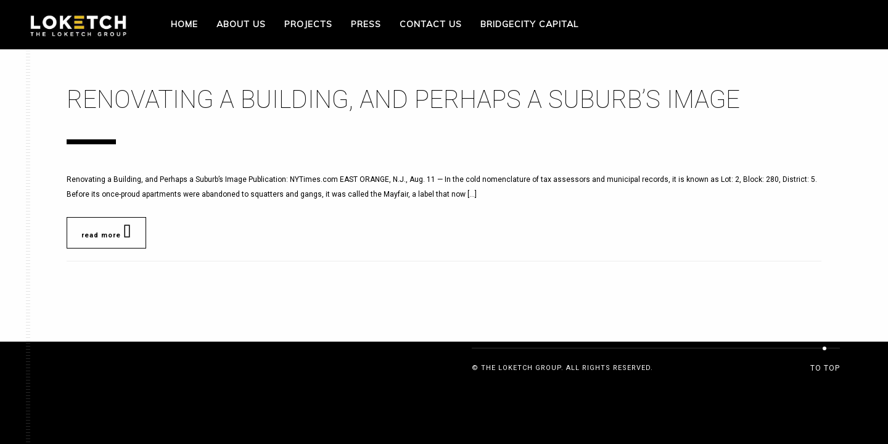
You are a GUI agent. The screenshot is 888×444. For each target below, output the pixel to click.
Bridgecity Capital (529, 24)
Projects (308, 24)
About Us (241, 24)
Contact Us (431, 24)
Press (366, 24)
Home (184, 24)
